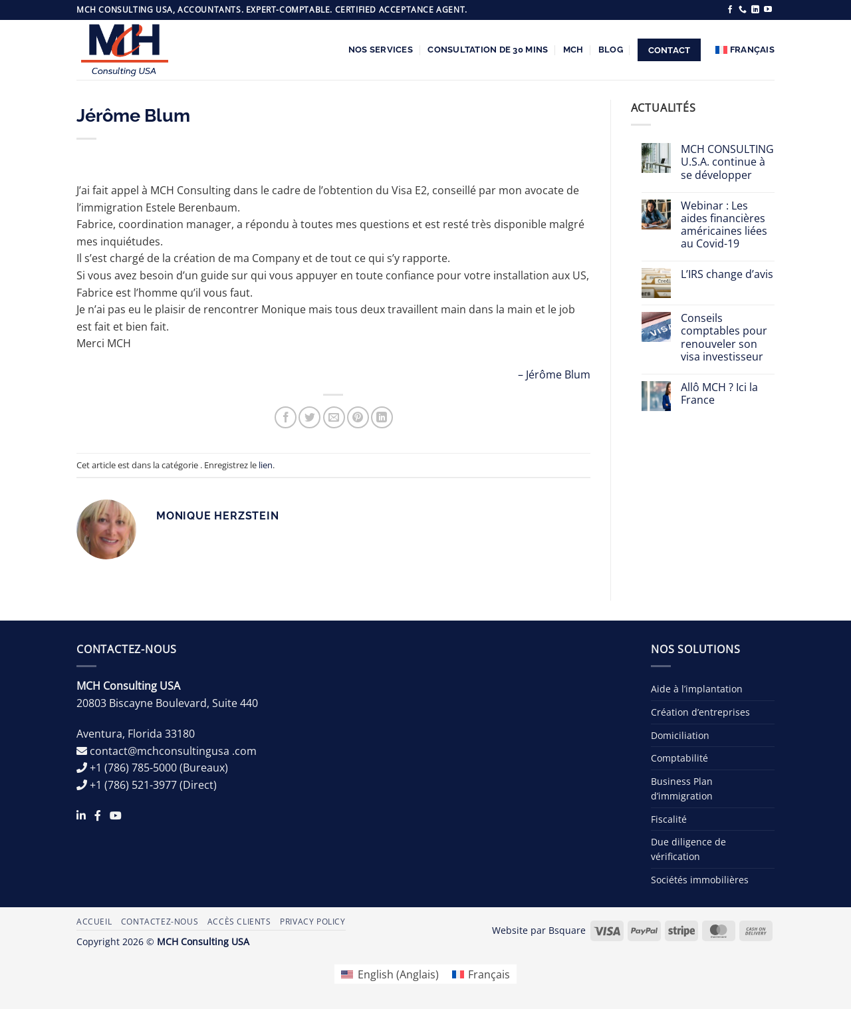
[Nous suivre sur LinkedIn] (755, 10)
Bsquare (567, 930)
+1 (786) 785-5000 (133, 767)
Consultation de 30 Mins (487, 50)
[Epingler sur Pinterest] (358, 417)
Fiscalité (669, 819)
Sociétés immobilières (700, 879)
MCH (573, 50)
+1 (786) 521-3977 (133, 785)
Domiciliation (680, 735)
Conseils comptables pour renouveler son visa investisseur (724, 337)
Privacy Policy (313, 921)
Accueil (94, 921)
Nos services (380, 50)
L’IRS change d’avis (727, 274)
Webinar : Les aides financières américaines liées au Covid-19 (724, 225)
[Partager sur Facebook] (286, 417)
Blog (610, 50)
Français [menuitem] (489, 974)
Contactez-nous (160, 921)
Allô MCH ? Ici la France (719, 393)
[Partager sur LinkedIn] (382, 417)
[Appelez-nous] (743, 10)
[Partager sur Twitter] (309, 417)
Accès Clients (239, 921)
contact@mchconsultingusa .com (173, 751)
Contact (669, 50)
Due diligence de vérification (688, 849)
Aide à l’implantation (697, 688)
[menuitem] (745, 50)
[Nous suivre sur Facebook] (730, 10)
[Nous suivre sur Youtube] (768, 10)
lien (266, 465)
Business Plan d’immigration (682, 788)
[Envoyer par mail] (334, 417)
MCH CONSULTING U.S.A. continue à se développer (727, 162)
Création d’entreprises (700, 712)
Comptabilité (679, 758)
